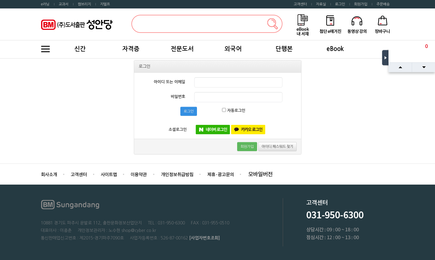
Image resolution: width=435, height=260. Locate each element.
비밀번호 (178, 97)
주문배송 (383, 4)
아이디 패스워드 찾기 (277, 146)
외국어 (233, 49)
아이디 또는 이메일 (169, 82)
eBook (335, 49)
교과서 (64, 4)
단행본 (284, 49)
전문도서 (182, 49)
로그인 (340, 4)
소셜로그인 (178, 130)
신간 (80, 49)
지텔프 (105, 4)
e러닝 (45, 4)
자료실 (321, 4)
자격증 (131, 49)
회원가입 (360, 4)
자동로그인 (233, 110)
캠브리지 (84, 4)
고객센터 (300, 4)
